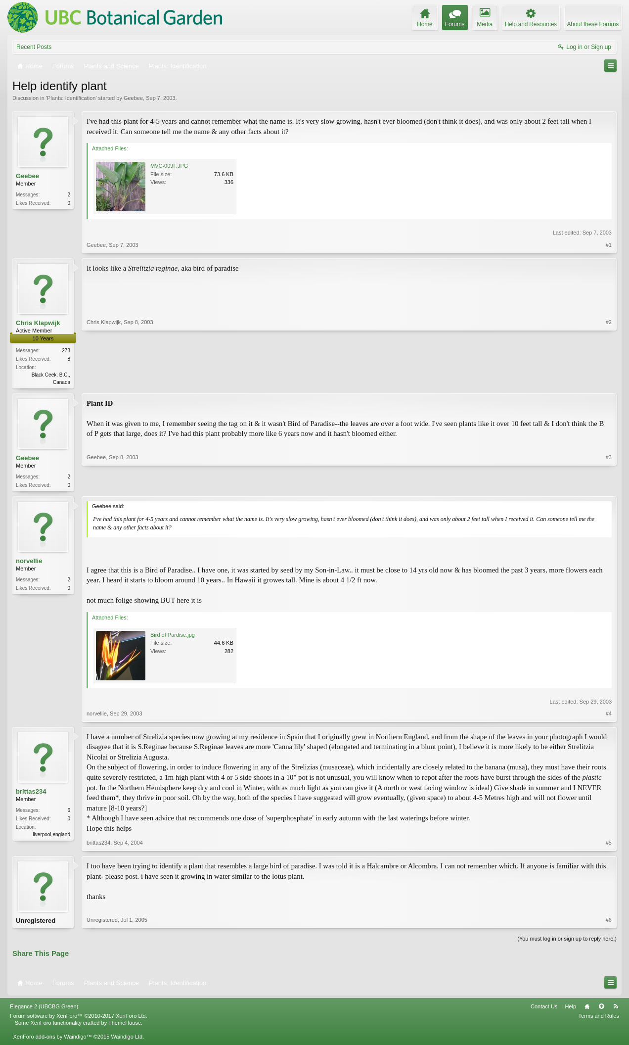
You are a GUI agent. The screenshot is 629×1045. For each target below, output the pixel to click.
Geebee (133, 98)
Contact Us (544, 1009)
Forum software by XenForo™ (78, 1019)
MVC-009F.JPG (169, 166)
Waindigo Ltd (126, 1040)
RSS (615, 1009)
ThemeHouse (124, 1026)
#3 (609, 485)
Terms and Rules (598, 1019)
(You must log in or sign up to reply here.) (567, 942)
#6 (609, 923)
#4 (609, 715)
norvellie (29, 563)
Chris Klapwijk (38, 323)
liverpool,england (51, 836)
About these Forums (593, 24)
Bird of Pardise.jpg (172, 637)
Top (601, 1009)
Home (587, 1009)
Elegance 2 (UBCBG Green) (44, 1009)
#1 (609, 245)
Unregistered (35, 922)
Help (570, 1009)
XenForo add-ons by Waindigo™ (52, 1040)
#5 (609, 845)
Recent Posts (33, 47)
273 (66, 350)
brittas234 (31, 793)
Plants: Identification (71, 98)
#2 (609, 381)
